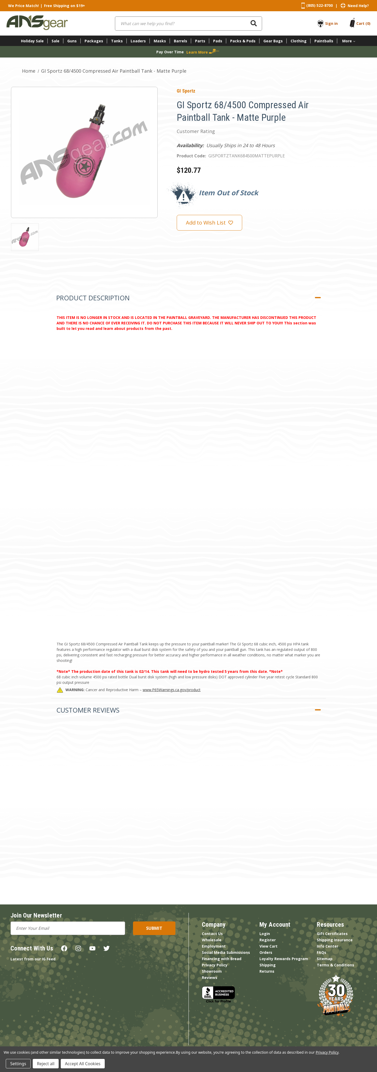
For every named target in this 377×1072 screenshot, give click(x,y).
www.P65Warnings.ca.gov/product (172, 689)
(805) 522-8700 (319, 5)
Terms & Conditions (335, 964)
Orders (265, 952)
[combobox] (188, 23)
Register (267, 939)
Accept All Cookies (83, 1064)
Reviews (209, 977)
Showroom (212, 971)
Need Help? (358, 5)
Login (264, 933)
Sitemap (324, 958)
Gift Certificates (332, 933)
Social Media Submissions (226, 952)
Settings (18, 1064)
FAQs (321, 952)
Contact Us (212, 933)
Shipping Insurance (335, 939)
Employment (214, 946)
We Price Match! (23, 5)
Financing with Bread (221, 958)
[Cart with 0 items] (363, 23)
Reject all (45, 1064)
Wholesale (211, 939)
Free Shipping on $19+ (64, 5)
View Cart (268, 946)
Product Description (93, 297)
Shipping (267, 964)
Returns (266, 971)
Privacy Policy (215, 964)
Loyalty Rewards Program (283, 958)
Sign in (331, 23)
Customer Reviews (87, 710)
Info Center (327, 946)
